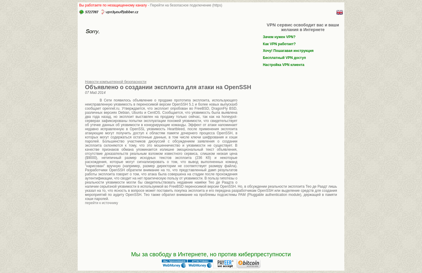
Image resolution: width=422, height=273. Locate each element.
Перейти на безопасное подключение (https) (186, 5)
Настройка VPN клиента (283, 65)
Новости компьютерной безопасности (116, 82)
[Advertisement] (287, 137)
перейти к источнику (101, 203)
